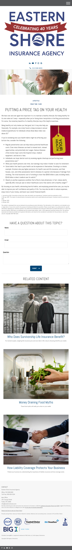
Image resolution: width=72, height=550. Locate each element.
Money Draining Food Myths (36, 402)
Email (6, 240)
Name (6, 228)
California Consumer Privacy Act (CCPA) (50, 506)
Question (6, 252)
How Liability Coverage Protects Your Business (36, 468)
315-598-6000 (36, 68)
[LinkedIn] (30, 63)
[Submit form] (36, 268)
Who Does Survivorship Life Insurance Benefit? (36, 337)
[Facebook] (35, 63)
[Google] (41, 63)
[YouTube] (33, 63)
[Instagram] (38, 63)
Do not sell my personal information (34, 507)
